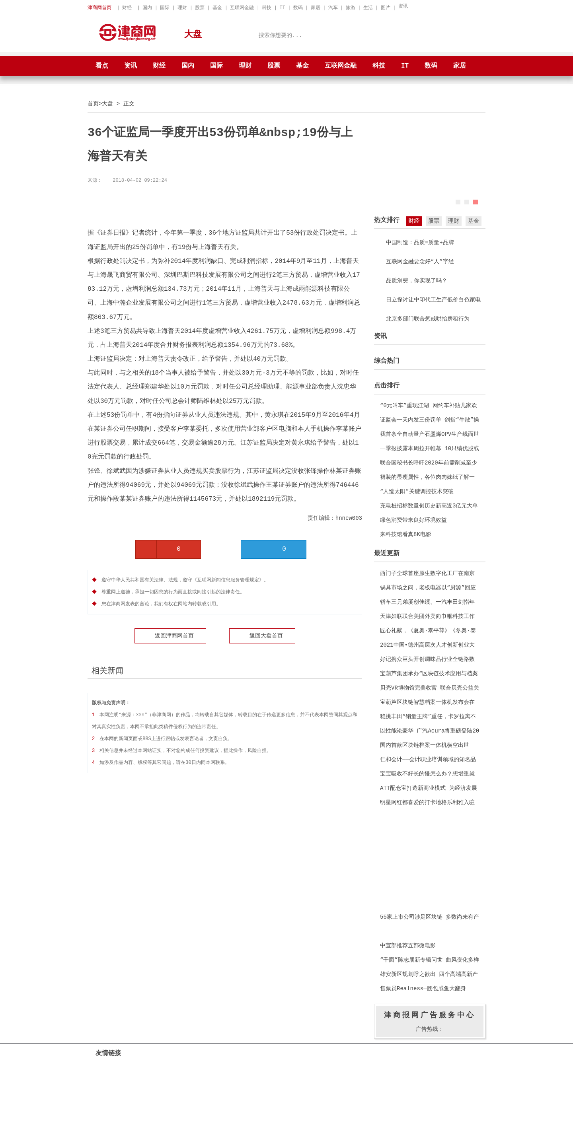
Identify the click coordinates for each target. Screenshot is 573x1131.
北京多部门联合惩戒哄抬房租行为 (428, 319)
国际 (165, 7)
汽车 (333, 7)
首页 (93, 103)
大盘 (107, 103)
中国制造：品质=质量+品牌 (420, 242)
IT (282, 7)
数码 (298, 7)
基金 (217, 7)
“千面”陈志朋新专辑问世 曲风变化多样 (429, 960)
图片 (385, 7)
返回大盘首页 (266, 635)
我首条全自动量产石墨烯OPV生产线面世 (429, 434)
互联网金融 (242, 7)
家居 (315, 7)
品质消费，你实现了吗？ (416, 280)
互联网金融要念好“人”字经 (420, 261)
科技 (266, 7)
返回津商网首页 (174, 635)
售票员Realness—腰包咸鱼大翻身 (423, 988)
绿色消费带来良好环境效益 (413, 520)
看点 (102, 66)
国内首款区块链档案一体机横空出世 (424, 745)
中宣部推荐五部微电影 (408, 945)
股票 (200, 7)
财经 (127, 7)
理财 (182, 7)
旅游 (350, 7)
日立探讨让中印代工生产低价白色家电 (433, 299)
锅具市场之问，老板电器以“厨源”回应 (428, 587)
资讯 (403, 6)
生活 (368, 7)
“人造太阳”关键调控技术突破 (417, 491)
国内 (147, 7)
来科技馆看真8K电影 (405, 534)
